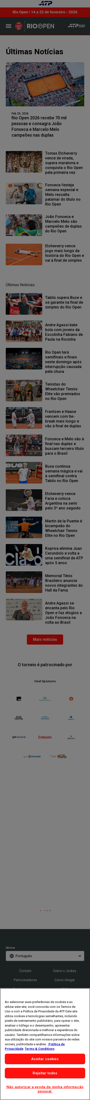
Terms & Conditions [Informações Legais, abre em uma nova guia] (39, 1049)
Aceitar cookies (45, 1059)
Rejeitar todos (45, 1073)
